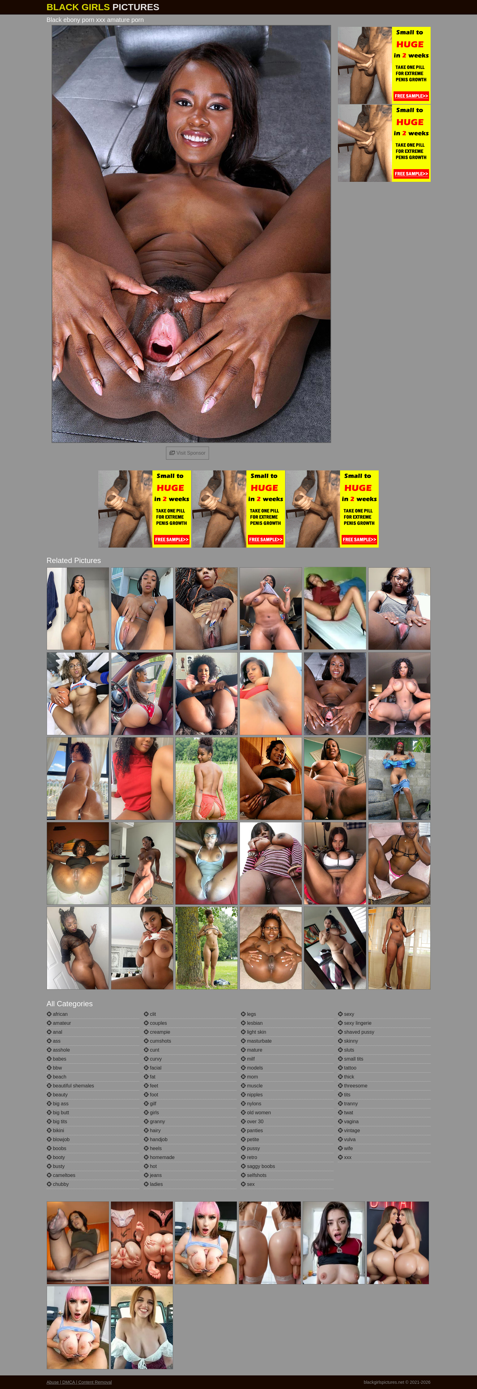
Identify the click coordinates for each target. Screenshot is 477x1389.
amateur (59, 1023)
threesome (353, 1085)
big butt (58, 1112)
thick (346, 1076)
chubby (58, 1184)
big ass (58, 1103)
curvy (153, 1059)
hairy (152, 1130)
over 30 (252, 1121)
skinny (348, 1041)
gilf (150, 1103)
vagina (348, 1121)
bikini (55, 1130)
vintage (349, 1130)
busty (56, 1166)
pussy (250, 1148)
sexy (346, 1014)
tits (344, 1094)
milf (248, 1059)
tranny (348, 1103)
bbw (54, 1067)
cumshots (157, 1041)
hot (150, 1166)
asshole (58, 1050)
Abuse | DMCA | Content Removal (79, 1382)
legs (248, 1014)
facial (153, 1067)
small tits (351, 1059)
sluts (346, 1050)
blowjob (58, 1139)
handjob (156, 1139)
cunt (152, 1050)
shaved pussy (356, 1032)
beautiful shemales (70, 1085)
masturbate (256, 1041)
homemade (159, 1157)
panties (252, 1130)
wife (345, 1148)
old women (256, 1112)
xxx (344, 1157)
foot (151, 1094)
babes (56, 1059)
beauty (57, 1094)
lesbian (252, 1023)
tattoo (347, 1067)
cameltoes (61, 1175)
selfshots (254, 1175)
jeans (153, 1175)
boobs (56, 1148)
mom (249, 1076)
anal (54, 1032)
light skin (253, 1032)
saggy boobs (258, 1166)
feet (151, 1085)
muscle (252, 1085)
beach (56, 1076)
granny (154, 1121)
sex (248, 1184)
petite (250, 1139)
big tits (57, 1121)
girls (151, 1112)
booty (56, 1157)
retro (249, 1157)
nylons (251, 1103)
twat (345, 1112)
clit (150, 1014)
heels (153, 1148)
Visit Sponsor (187, 453)
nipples (252, 1094)
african (57, 1014)
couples (155, 1023)
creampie (157, 1032)
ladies (153, 1184)
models (252, 1067)
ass (54, 1041)
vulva (347, 1139)
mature (251, 1050)
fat (149, 1076)
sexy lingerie (355, 1023)
